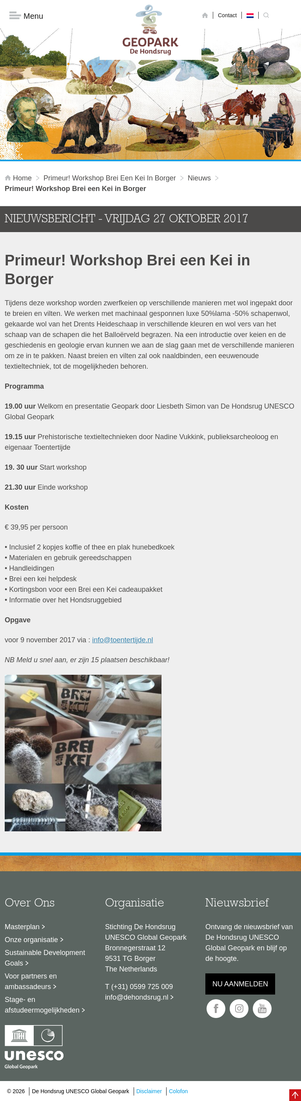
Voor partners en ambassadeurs (31, 981)
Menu (26, 15)
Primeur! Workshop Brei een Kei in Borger (110, 178)
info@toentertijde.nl (122, 640)
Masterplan (22, 927)
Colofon (178, 1091)
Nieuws (199, 178)
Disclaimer (149, 1091)
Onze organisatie (31, 940)
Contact (227, 15)
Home (19, 178)
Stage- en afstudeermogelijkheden (42, 1005)
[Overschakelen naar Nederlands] (250, 15)
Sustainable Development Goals (45, 958)
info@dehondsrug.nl (136, 997)
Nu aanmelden (240, 984)
